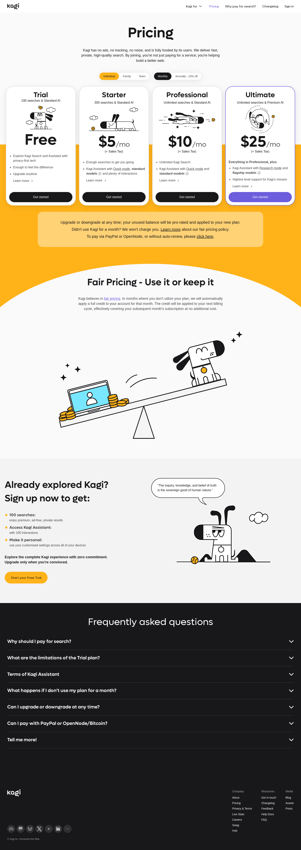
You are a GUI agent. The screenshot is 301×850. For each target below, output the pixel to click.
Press (289, 808)
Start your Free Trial (26, 578)
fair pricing (112, 299)
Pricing (214, 6)
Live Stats (238, 814)
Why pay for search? (240, 6)
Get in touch (268, 797)
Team (142, 76)
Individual (109, 76)
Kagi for (194, 6)
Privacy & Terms (242, 808)
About (236, 797)
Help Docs (267, 814)
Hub (234, 830)
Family (127, 76)
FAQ (264, 819)
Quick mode (121, 169)
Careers (237, 819)
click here (205, 236)
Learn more (171, 229)
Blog (288, 797)
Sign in (289, 6)
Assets (290, 803)
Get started (41, 197)
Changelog (270, 6)
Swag (235, 825)
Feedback (267, 808)
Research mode (271, 168)
